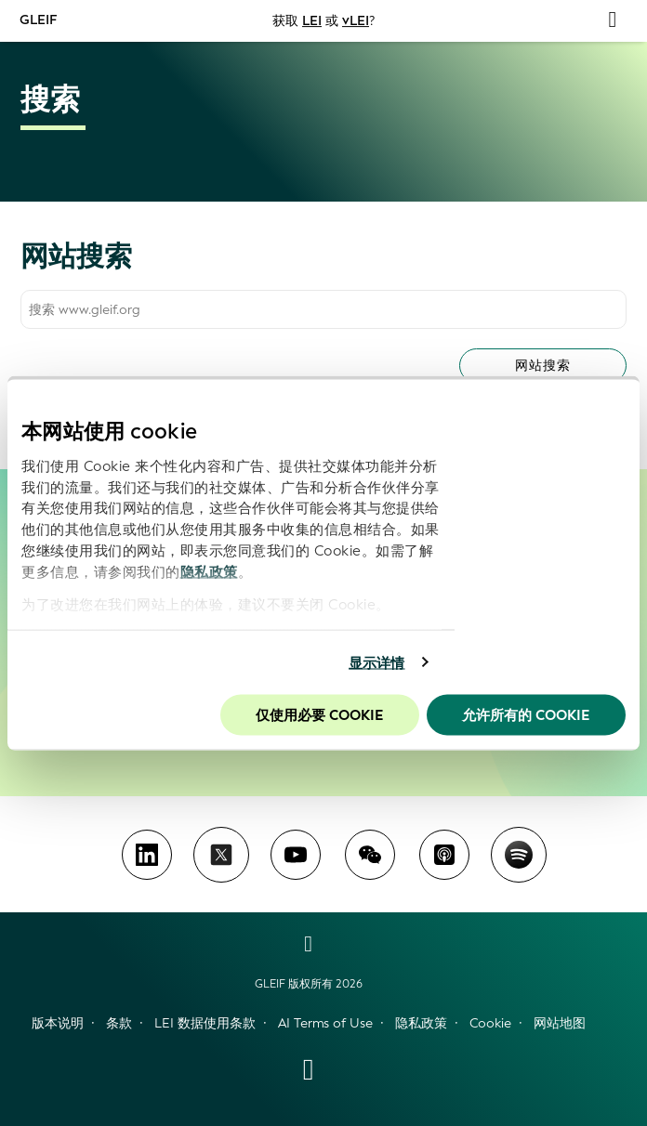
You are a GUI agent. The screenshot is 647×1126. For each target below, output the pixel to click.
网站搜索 (543, 365)
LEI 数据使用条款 (205, 1023)
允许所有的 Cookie (525, 715)
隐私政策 (209, 571)
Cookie (490, 1023)
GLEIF (39, 20)
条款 (119, 1023)
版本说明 (58, 1023)
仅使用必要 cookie (319, 715)
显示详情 (376, 662)
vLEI (355, 21)
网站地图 (560, 1023)
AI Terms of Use (325, 1023)
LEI (312, 21)
